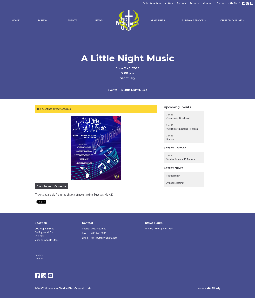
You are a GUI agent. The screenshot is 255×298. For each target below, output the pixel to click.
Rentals (181, 3)
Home (16, 20)
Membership (173, 175)
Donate (194, 3)
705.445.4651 (99, 228)
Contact (208, 3)
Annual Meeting (175, 182)
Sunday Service (194, 20)
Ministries (159, 20)
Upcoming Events (177, 107)
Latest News (173, 168)
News (99, 20)
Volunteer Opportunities (158, 3)
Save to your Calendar (51, 186)
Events (73, 20)
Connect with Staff (228, 3)
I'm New (43, 20)
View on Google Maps (47, 239)
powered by (209, 288)
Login (88, 288)
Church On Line (232, 20)
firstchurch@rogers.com (104, 237)
